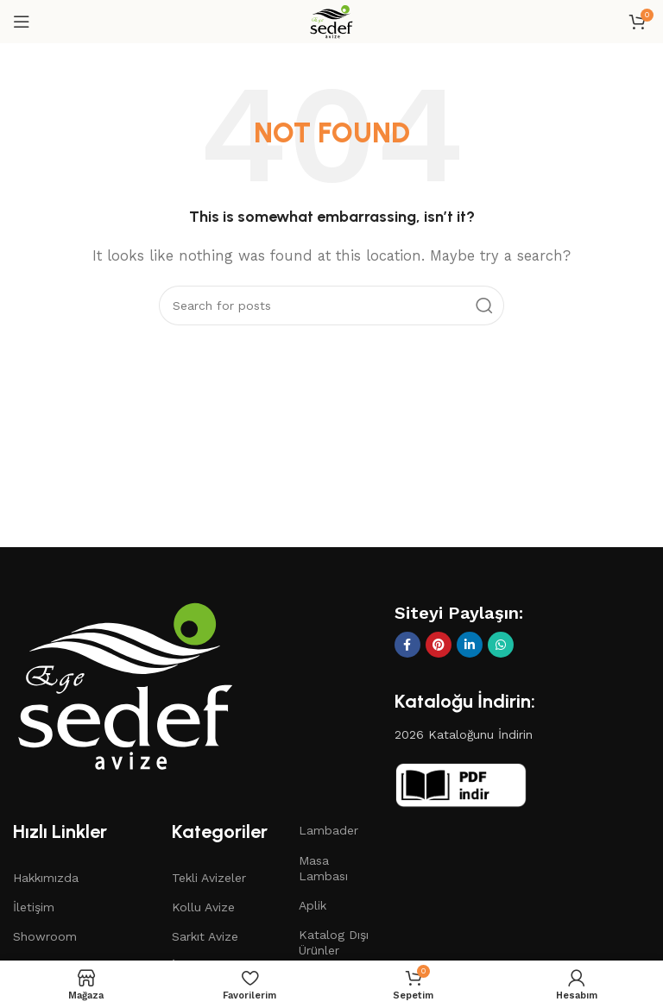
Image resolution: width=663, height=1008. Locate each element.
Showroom (45, 936)
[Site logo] (331, 20)
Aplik (312, 905)
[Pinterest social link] (438, 645)
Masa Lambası (323, 868)
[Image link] (125, 684)
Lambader (328, 830)
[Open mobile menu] (21, 21)
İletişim (33, 907)
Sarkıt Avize (205, 936)
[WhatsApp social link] (501, 645)
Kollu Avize (203, 907)
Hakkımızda (46, 878)
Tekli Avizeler (209, 878)
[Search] (331, 305)
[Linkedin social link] (470, 645)
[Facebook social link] (407, 645)
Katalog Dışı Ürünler (334, 942)
